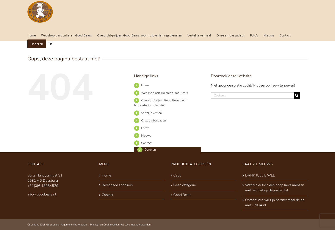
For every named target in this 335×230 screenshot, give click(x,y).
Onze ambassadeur (154, 120)
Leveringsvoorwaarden (138, 224)
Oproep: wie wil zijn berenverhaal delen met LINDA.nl (274, 203)
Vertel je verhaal (152, 113)
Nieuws (146, 136)
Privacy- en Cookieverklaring (106, 224)
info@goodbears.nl (41, 194)
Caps (177, 175)
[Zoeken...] (252, 95)
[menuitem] (34, 35)
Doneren (150, 150)
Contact (146, 143)
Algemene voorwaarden (74, 224)
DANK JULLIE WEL (260, 175)
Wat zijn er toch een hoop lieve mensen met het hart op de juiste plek (274, 188)
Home (145, 85)
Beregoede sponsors (117, 185)
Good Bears (182, 194)
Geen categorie (184, 185)
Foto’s (145, 128)
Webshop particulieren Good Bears (164, 93)
